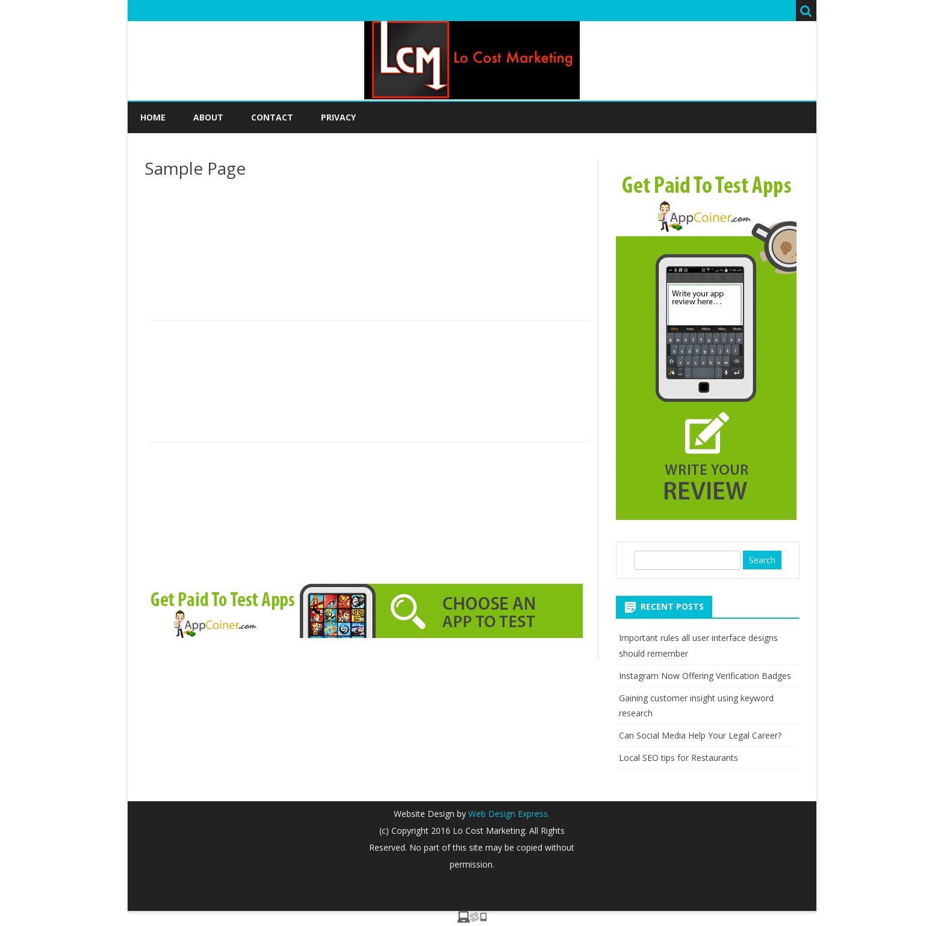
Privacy (338, 117)
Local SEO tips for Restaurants (678, 757)
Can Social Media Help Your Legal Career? (700, 735)
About (208, 117)
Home (153, 117)
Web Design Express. (508, 813)
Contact (272, 117)
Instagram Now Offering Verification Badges (705, 675)
